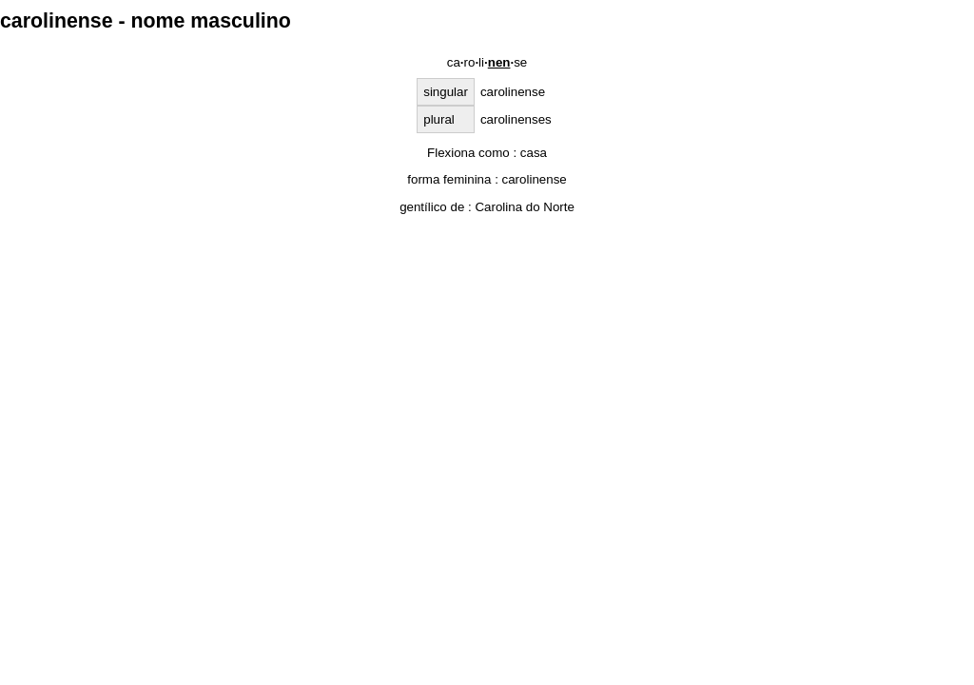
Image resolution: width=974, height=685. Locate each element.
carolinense (534, 179)
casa (533, 153)
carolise (487, 62)
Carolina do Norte (524, 207)
